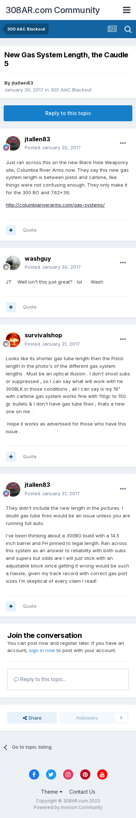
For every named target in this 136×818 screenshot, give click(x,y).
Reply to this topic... (40, 679)
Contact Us (82, 792)
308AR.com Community (52, 10)
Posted (53, 147)
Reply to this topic (68, 113)
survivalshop (43, 335)
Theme (51, 792)
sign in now (42, 650)
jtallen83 (22, 83)
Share (32, 717)
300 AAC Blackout (71, 90)
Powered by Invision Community (68, 807)
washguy (38, 258)
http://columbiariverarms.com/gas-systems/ (55, 205)
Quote (30, 230)
